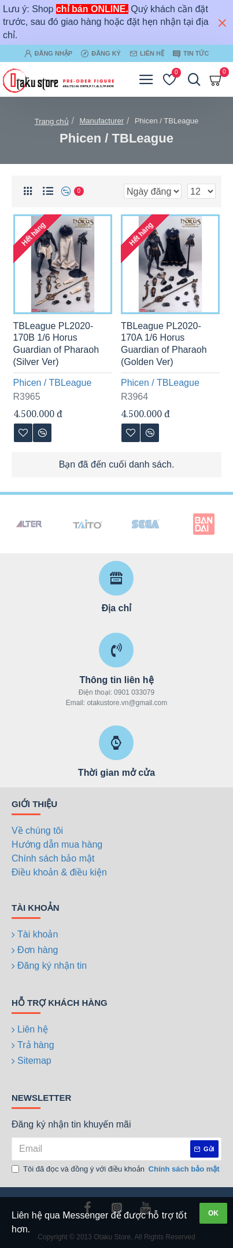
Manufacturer (101, 120)
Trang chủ (52, 121)
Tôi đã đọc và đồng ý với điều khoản (116, 1169)
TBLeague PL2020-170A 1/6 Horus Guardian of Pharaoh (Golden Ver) (164, 344)
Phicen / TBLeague (52, 383)
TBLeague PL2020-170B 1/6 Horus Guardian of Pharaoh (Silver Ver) (56, 344)
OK (213, 1213)
